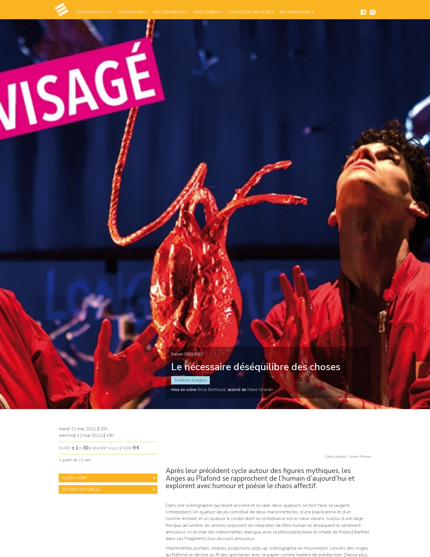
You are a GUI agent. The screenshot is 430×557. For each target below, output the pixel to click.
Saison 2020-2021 (187, 354)
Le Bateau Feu (132, 12)
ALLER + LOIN (74, 477)
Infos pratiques (297, 12)
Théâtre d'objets (190, 380)
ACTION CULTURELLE (81, 489)
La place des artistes (251, 12)
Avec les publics (170, 12)
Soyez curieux (208, 12)
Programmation (94, 12)
